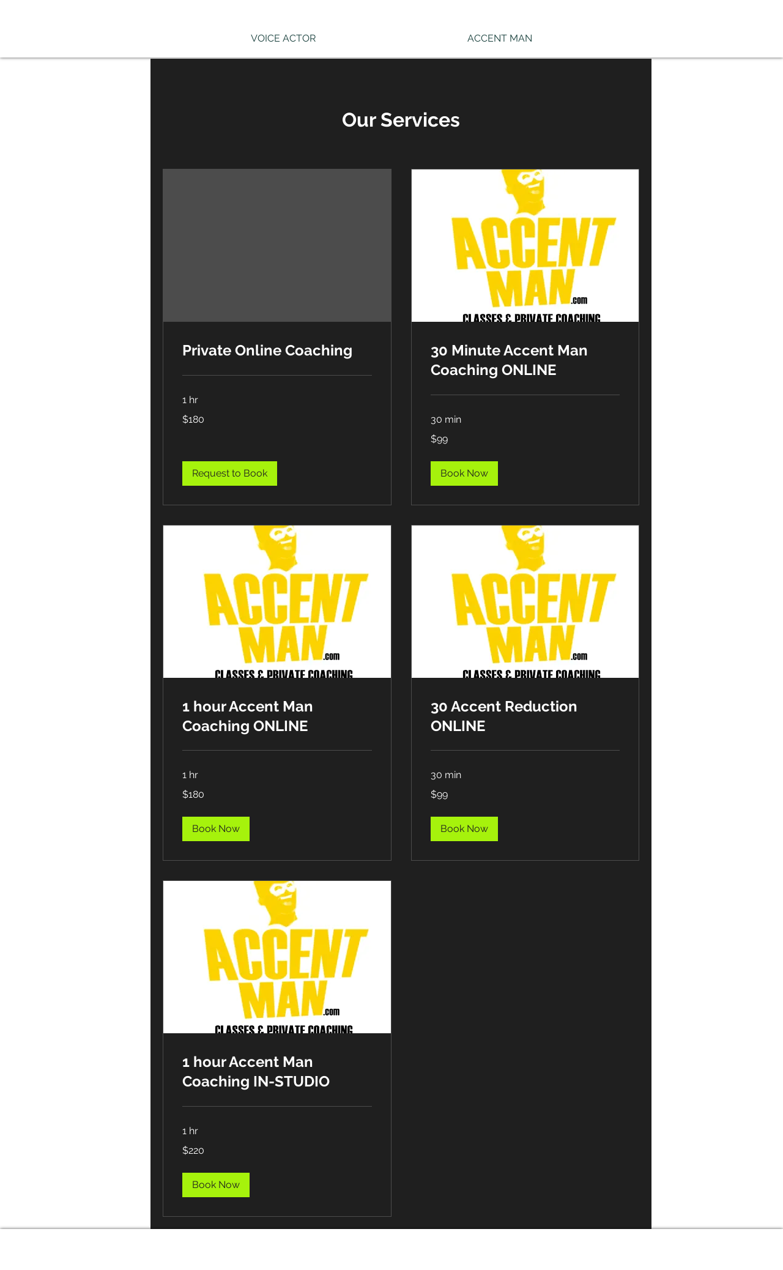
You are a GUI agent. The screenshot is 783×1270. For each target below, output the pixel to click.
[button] (229, 473)
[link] (277, 350)
